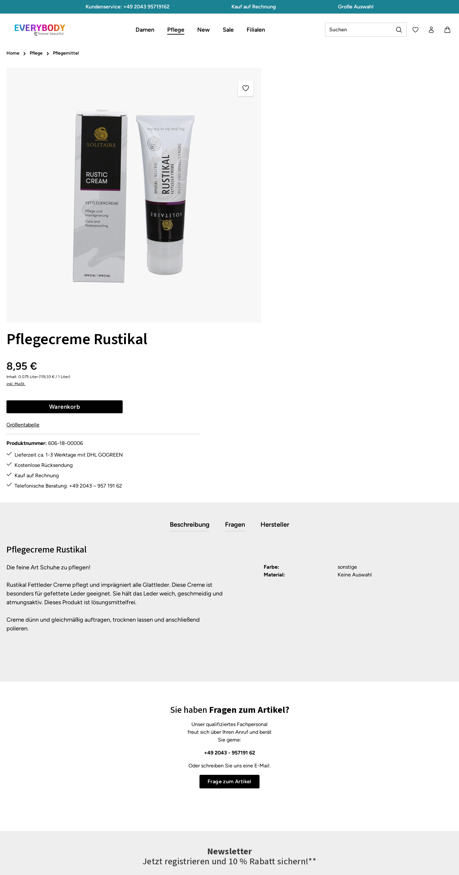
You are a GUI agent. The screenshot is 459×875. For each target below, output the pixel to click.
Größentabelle (290, 157)
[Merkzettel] (414, 29)
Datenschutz (289, 778)
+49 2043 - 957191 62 (229, 579)
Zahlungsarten (175, 837)
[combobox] (357, 30)
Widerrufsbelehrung (297, 802)
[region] (134, 195)
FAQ (164, 767)
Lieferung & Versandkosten (190, 802)
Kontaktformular (64, 793)
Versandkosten (309, 865)
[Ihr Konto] (430, 29)
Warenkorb (332, 138)
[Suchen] (398, 30)
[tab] (189, 351)
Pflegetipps (172, 813)
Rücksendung (175, 825)
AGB (279, 767)
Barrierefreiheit (291, 837)
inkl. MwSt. (283, 116)
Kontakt (168, 790)
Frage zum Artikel (229, 608)
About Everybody (294, 825)
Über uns (284, 813)
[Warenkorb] (447, 29)
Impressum (287, 790)
